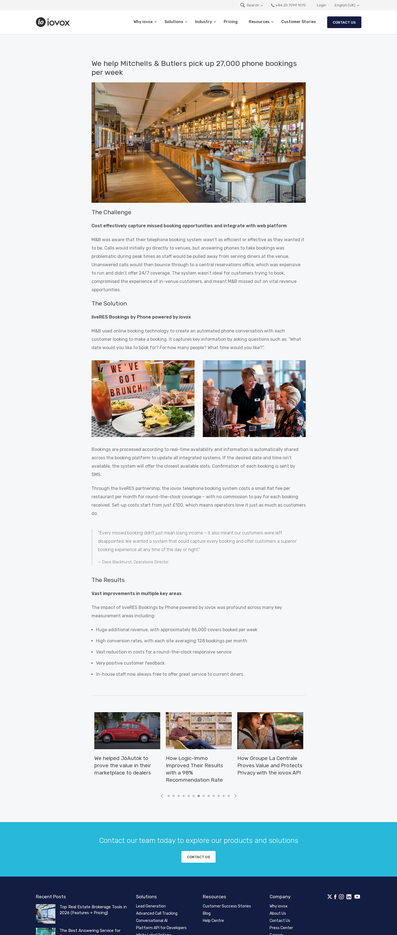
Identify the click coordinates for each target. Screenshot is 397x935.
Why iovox (143, 21)
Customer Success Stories (227, 906)
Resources (259, 21)
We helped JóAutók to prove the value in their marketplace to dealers (122, 765)
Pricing (231, 21)
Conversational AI (151, 920)
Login (321, 5)
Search (249, 5)
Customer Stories (298, 21)
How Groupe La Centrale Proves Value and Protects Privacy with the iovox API (269, 765)
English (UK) (345, 5)
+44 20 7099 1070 (288, 5)
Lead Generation (151, 906)
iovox (53, 22)
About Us (278, 913)
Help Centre (213, 920)
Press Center (281, 928)
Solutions (173, 21)
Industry (203, 21)
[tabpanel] (127, 747)
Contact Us (344, 22)
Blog (207, 913)
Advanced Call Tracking (156, 913)
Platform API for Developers (161, 928)
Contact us (198, 857)
